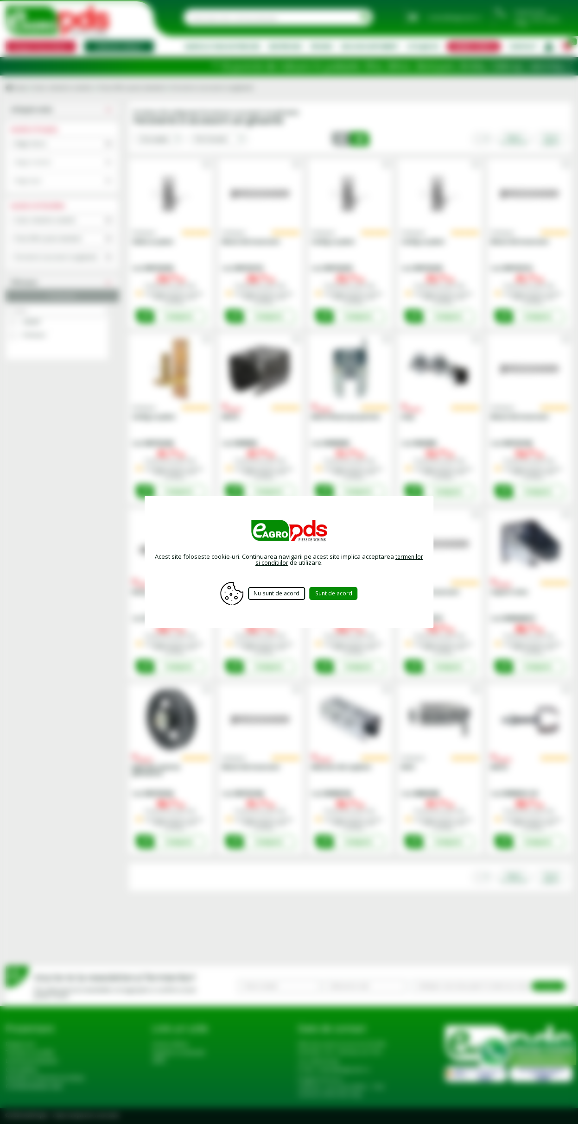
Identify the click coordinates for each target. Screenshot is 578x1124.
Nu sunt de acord (275, 593)
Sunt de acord (339, 593)
